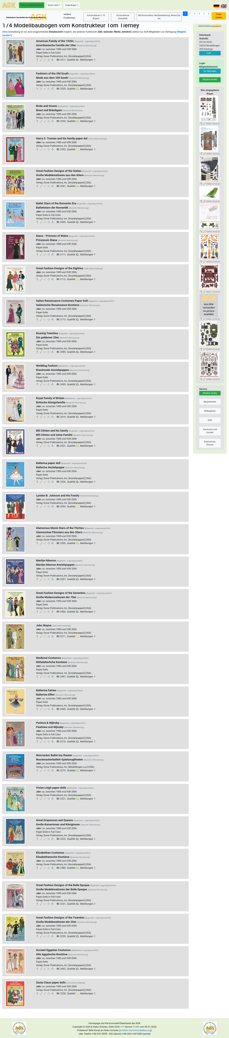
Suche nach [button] (53, 5)
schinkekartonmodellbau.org (135, 1030)
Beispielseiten (210, 402)
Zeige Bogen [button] (71, 5)
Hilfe (210, 420)
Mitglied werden (210, 79)
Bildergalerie (210, 411)
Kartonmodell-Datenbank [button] (31, 5)
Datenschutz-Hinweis (210, 443)
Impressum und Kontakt (210, 431)
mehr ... (210, 53)
